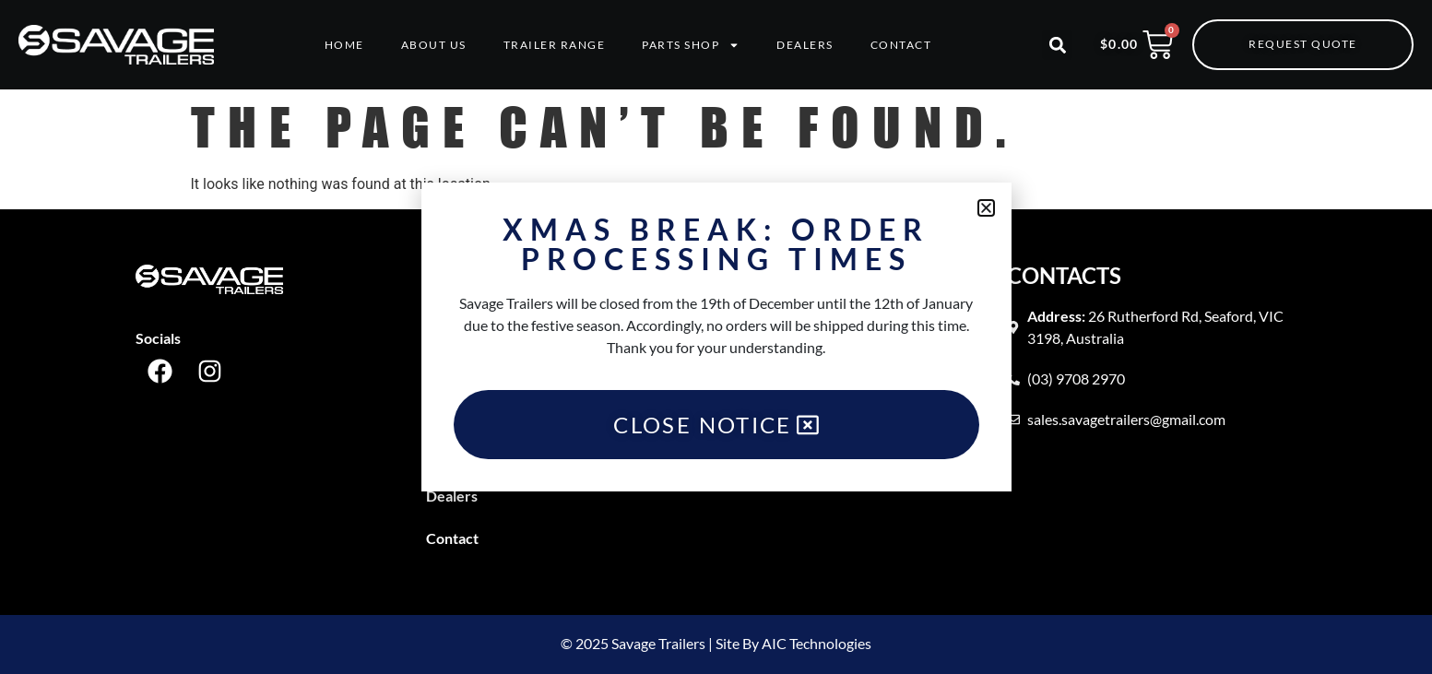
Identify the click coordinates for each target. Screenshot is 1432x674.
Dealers (805, 45)
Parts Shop (691, 45)
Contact (901, 45)
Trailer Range (554, 45)
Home (344, 45)
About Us (434, 45)
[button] (1057, 45)
